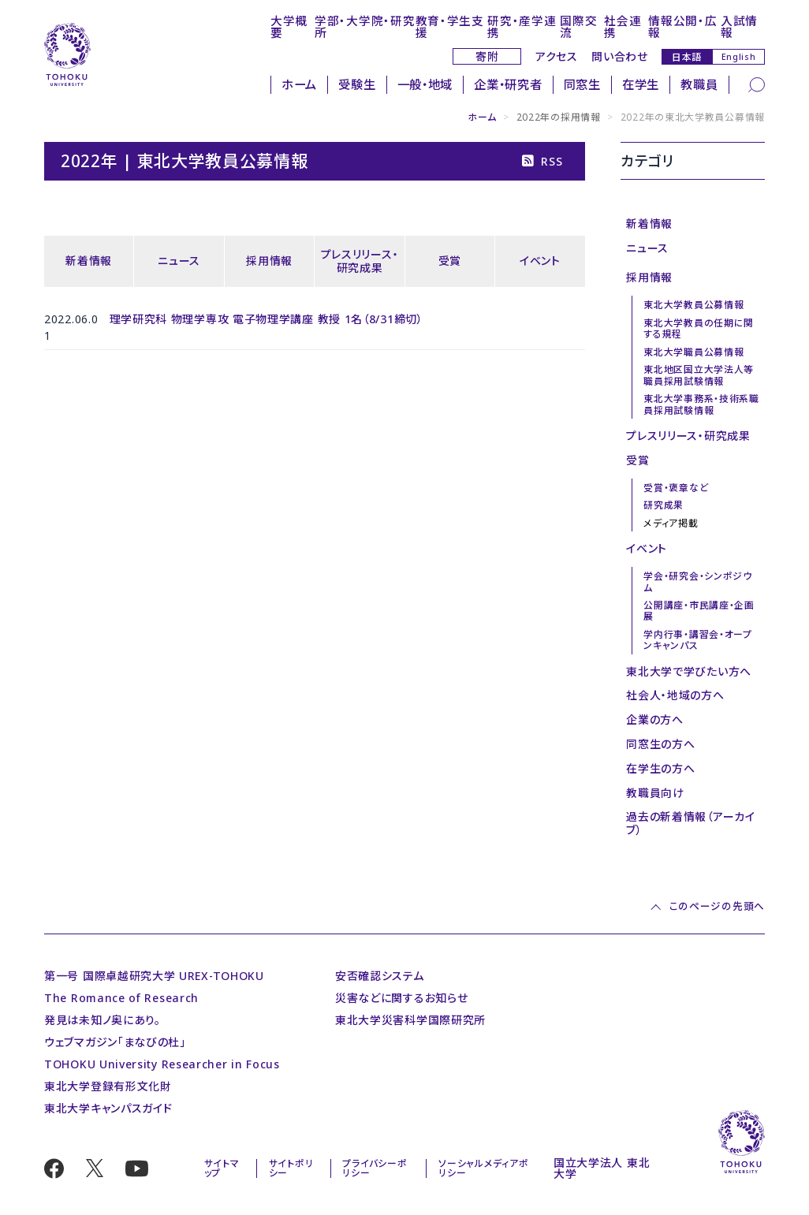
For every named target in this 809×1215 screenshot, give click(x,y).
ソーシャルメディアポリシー (483, 1168)
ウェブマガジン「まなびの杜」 (115, 1041)
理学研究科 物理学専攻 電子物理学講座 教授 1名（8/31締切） (266, 318)
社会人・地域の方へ (675, 695)
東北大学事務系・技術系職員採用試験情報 (701, 404)
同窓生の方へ (660, 743)
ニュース (179, 260)
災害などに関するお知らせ (401, 997)
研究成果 (663, 504)
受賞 (449, 260)
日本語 (687, 56)
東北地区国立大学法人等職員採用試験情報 (698, 374)
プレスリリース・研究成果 (360, 261)
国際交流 (578, 26)
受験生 (356, 84)
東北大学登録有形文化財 (108, 1086)
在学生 (640, 84)
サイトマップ (222, 1168)
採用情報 (269, 260)
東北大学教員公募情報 (693, 304)
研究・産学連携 (521, 26)
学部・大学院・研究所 (365, 26)
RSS (541, 161)
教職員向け (655, 792)
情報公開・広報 (682, 26)
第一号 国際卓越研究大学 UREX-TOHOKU (154, 975)
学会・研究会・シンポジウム (697, 581)
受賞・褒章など (675, 487)
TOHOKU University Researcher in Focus (162, 1064)
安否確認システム (379, 975)
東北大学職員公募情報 (693, 351)
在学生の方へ (660, 768)
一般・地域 (425, 84)
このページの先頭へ (717, 906)
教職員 (699, 84)
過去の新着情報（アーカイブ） (690, 823)
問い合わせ (619, 56)
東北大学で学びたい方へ (688, 671)
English (738, 56)
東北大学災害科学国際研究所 (410, 1019)
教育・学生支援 (450, 26)
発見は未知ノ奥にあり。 (102, 1019)
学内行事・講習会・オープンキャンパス (697, 639)
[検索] (756, 84)
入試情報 (739, 26)
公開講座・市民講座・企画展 (698, 610)
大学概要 (289, 26)
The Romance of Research (121, 997)
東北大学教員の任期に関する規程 (698, 328)
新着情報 (88, 260)
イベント (540, 260)
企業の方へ (655, 719)
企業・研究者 (508, 84)
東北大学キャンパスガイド (108, 1108)
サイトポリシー (291, 1168)
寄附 (486, 56)
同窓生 (582, 84)
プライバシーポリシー (374, 1168)
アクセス (556, 56)
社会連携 (622, 26)
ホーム (299, 84)
